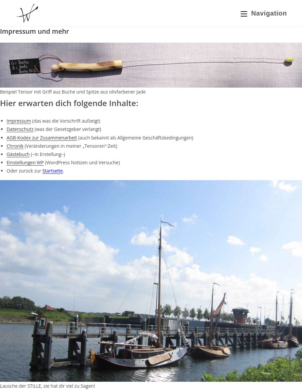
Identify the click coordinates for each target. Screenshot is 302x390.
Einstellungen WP (25, 162)
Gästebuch (18, 154)
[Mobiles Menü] (264, 13)
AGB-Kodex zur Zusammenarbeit (42, 138)
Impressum (19, 121)
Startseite (52, 171)
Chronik (15, 146)
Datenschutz (20, 129)
